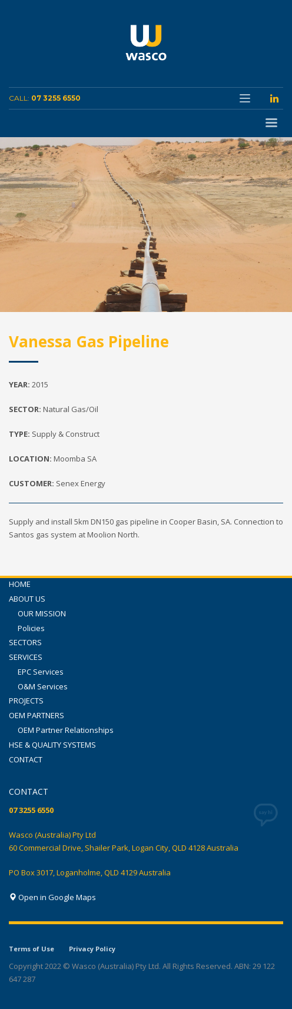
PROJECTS (26, 700)
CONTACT (25, 759)
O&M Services (43, 686)
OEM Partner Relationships (66, 730)
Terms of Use (31, 948)
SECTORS (25, 642)
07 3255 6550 (56, 98)
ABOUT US (27, 598)
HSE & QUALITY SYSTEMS (52, 744)
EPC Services (41, 671)
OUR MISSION (42, 613)
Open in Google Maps (52, 897)
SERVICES (25, 657)
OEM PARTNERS (36, 715)
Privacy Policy (92, 948)
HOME (20, 584)
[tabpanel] (146, 225)
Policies (31, 628)
